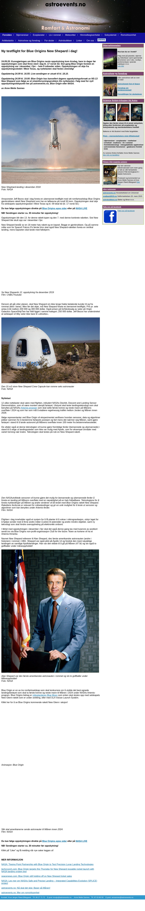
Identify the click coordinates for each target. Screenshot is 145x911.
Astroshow (108, 73)
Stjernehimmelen (112, 45)
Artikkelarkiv (8, 40)
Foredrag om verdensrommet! (125, 89)
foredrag (122, 73)
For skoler (49, 40)
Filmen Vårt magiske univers (115, 162)
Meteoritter (70, 35)
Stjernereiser (22, 35)
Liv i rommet (55, 35)
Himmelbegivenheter (90, 35)
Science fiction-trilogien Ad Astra (120, 100)
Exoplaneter (39, 35)
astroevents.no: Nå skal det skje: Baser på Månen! (25, 888)
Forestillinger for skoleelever (130, 94)
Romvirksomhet (128, 35)
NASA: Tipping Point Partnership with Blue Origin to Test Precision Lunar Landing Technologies (47, 864)
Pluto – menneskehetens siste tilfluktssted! (121, 136)
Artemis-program (29, 408)
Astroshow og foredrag (29, 40)
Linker (79, 40)
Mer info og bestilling (111, 155)
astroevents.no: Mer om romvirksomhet (20, 892)
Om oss (90, 40)
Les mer (121, 66)
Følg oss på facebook (112, 207)
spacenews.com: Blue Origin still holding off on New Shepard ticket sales (36, 876)
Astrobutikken (65, 40)
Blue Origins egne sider (54, 208)
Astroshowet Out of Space (129, 84)
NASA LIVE (81, 208)
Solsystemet (111, 35)
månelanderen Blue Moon (45, 695)
